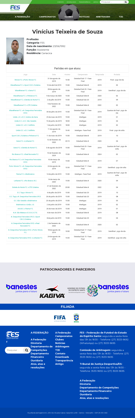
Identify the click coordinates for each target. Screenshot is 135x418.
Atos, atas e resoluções (94, 398)
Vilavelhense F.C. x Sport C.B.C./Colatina (25, 85)
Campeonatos (49, 16)
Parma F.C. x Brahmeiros (25, 174)
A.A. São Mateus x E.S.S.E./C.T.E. (25, 213)
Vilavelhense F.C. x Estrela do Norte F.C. (25, 100)
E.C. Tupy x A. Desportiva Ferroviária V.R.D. (25, 197)
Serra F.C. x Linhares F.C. (25, 141)
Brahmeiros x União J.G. (25, 205)
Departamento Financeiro (96, 391)
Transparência (84, 2)
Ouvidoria (37, 360)
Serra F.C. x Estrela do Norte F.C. (25, 148)
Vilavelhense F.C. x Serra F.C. (25, 90)
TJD (122, 16)
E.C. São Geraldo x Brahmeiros (25, 201)
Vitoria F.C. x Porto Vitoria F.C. (25, 80)
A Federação (24, 16)
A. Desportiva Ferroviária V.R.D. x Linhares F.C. (25, 238)
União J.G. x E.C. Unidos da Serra (25, 117)
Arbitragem (104, 16)
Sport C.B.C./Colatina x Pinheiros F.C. (25, 136)
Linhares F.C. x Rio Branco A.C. (25, 181)
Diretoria (36, 343)
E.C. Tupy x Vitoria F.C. (25, 193)
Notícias (84, 16)
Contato (60, 2)
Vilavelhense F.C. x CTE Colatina (25, 105)
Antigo (95, 2)
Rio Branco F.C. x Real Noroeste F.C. (25, 154)
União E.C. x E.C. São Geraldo (25, 121)
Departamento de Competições (99, 387)
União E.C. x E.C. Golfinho (25, 125)
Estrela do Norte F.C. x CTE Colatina (25, 187)
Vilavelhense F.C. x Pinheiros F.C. (25, 96)
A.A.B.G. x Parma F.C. (25, 209)
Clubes (69, 16)
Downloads (71, 2)
